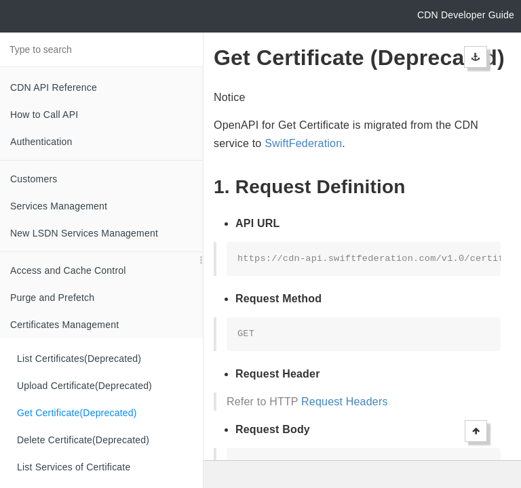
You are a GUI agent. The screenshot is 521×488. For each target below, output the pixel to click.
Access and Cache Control (68, 270)
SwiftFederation (303, 143)
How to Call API (44, 114)
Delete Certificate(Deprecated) (83, 439)
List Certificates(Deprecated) (79, 358)
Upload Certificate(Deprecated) (84, 385)
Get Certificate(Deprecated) (77, 412)
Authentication (41, 141)
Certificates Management (64, 324)
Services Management (58, 206)
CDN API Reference (53, 87)
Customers (33, 179)
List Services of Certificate (73, 467)
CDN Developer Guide (465, 14)
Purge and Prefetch (52, 297)
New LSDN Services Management (84, 233)
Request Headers (344, 401)
